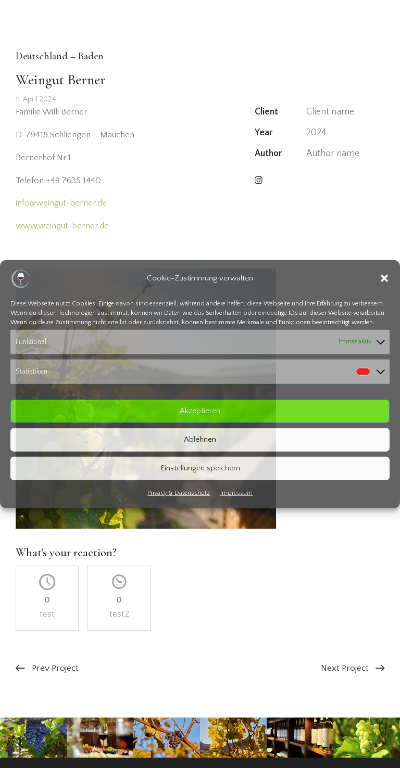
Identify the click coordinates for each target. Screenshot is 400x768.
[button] (384, 278)
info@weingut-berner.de (61, 203)
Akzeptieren (200, 410)
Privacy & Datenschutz (178, 492)
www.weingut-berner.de (62, 226)
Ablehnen (200, 439)
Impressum (236, 492)
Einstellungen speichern (200, 468)
